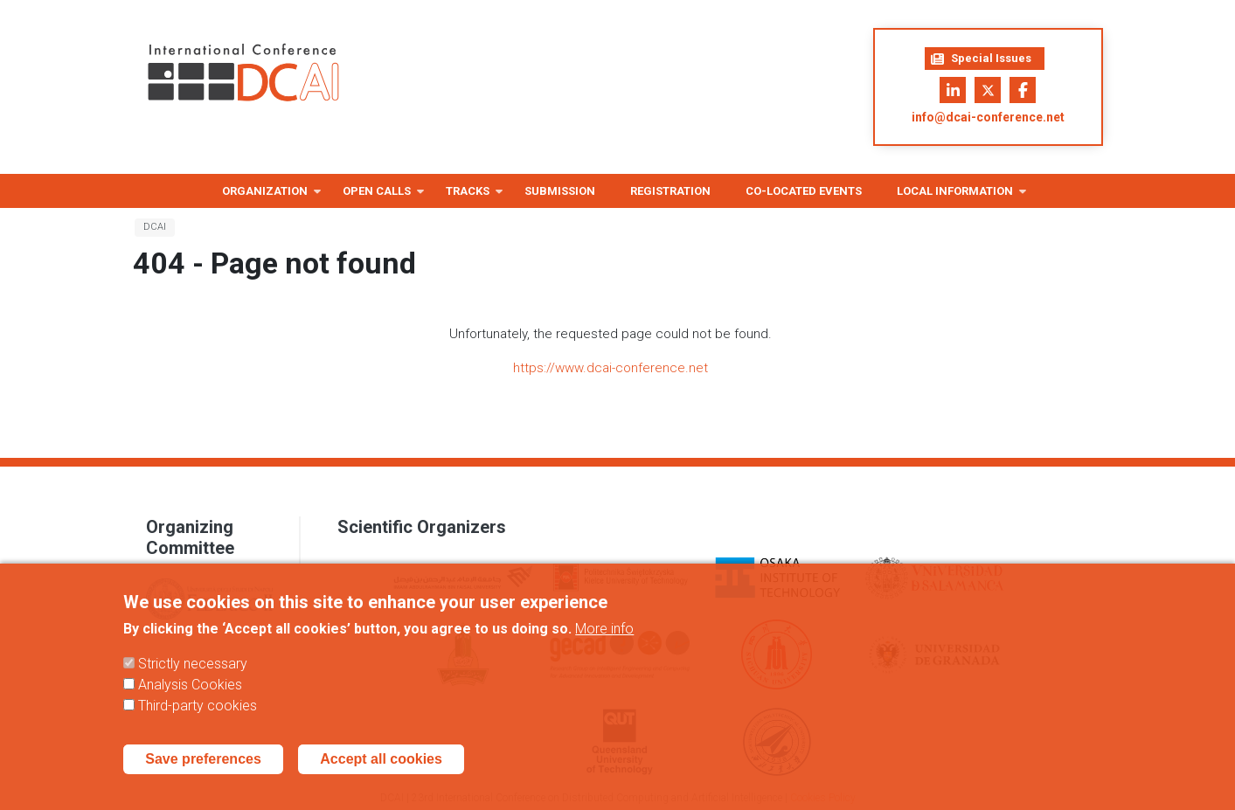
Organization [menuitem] (265, 196)
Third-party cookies (197, 718)
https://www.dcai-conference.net (610, 368)
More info (604, 641)
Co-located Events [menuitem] (804, 190)
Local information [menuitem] (954, 196)
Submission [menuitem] (559, 190)
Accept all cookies (381, 772)
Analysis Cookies (190, 697)
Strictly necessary (192, 676)
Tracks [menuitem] (467, 196)
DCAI (154, 226)
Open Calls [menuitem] (376, 196)
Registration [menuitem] (670, 190)
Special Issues (981, 59)
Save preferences (203, 772)
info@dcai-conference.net (988, 117)
